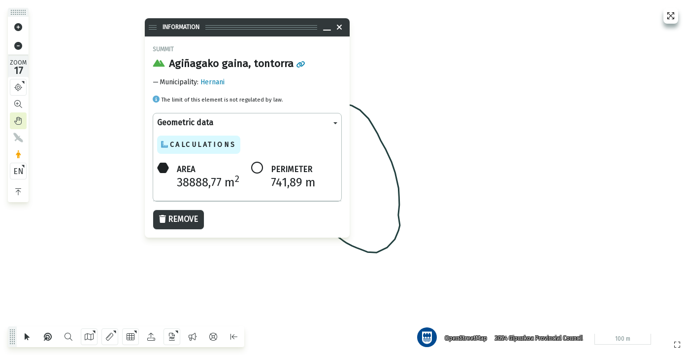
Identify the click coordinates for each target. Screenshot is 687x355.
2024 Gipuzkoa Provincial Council (539, 337)
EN (18, 171)
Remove (178, 219)
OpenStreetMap (466, 337)
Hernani (212, 82)
